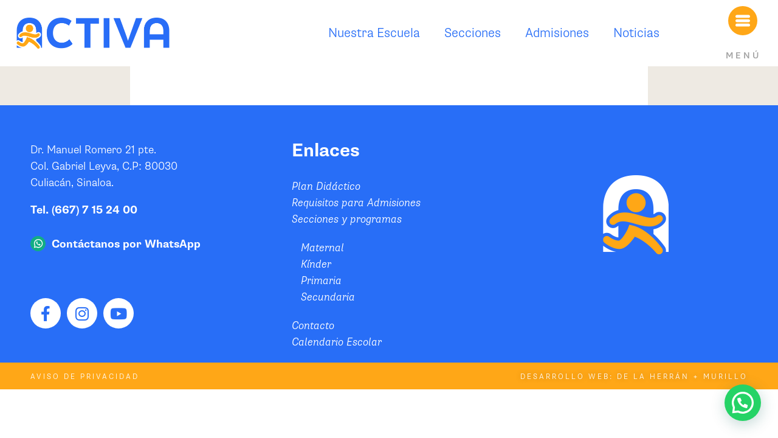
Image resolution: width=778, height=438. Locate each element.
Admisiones (557, 33)
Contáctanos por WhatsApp (126, 244)
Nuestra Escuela (374, 33)
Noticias (636, 33)
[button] (743, 402)
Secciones (472, 33)
